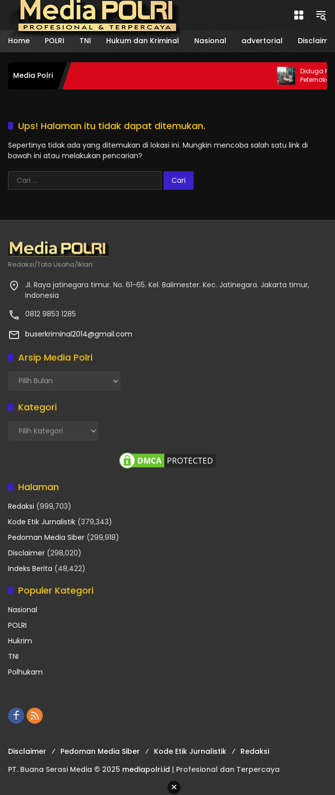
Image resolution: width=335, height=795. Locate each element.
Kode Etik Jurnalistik (41, 522)
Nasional (22, 610)
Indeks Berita (30, 568)
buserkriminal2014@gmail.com (78, 334)
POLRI (17, 625)
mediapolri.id (146, 769)
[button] (321, 15)
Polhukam (25, 672)
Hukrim (20, 641)
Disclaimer (26, 553)
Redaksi (21, 506)
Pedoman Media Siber (46, 537)
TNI (13, 656)
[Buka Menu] (299, 15)
